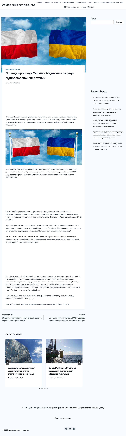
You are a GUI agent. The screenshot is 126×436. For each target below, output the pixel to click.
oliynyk (12, 378)
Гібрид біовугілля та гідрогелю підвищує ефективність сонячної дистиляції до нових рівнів (106, 123)
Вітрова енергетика (71, 7)
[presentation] (23, 351)
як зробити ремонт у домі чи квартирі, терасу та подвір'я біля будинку (76, 408)
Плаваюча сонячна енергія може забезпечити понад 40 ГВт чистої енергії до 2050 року (106, 101)
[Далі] (79, 362)
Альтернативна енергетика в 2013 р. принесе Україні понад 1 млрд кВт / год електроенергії (65, 317)
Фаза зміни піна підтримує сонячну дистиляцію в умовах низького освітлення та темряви (107, 112)
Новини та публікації (52, 2)
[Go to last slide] (7, 362)
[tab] (39, 388)
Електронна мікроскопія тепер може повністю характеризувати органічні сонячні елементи (107, 146)
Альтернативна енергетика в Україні (108, 2)
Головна (39, 2)
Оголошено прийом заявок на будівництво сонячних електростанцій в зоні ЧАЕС (21, 371)
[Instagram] (74, 428)
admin (10, 83)
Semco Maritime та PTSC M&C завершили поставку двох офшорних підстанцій (62, 371)
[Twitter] (70, 428)
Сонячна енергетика (84, 2)
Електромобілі (68, 2)
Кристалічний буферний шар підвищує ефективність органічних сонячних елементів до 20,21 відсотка (108, 135)
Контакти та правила (63, 418)
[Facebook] (66, 428)
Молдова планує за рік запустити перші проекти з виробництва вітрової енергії (22, 317)
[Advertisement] (44, 101)
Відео (84, 7)
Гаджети (91, 7)
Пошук (93, 19)
